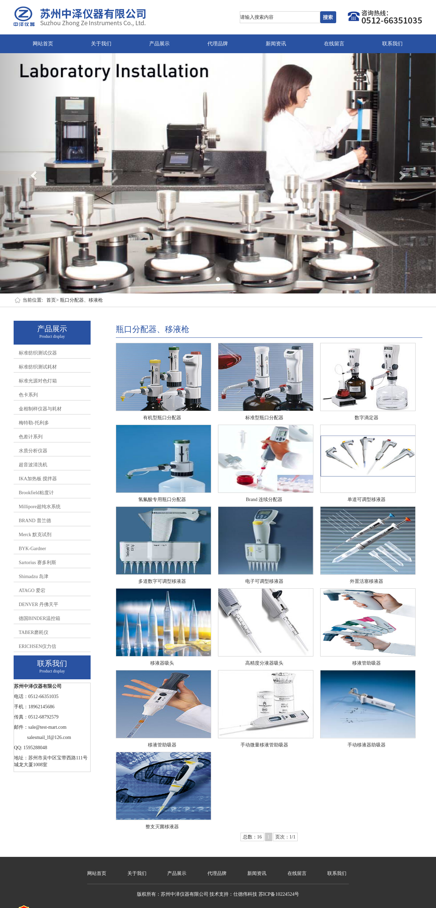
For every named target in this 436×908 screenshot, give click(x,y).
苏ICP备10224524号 (279, 894)
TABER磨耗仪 (33, 632)
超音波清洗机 (33, 464)
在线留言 (334, 43)
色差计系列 (31, 436)
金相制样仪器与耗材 (40, 408)
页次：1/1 (285, 836)
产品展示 (159, 43)
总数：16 (252, 836)
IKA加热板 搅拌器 (38, 478)
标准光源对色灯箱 (38, 380)
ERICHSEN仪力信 (37, 646)
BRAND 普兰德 (35, 520)
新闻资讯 (276, 43)
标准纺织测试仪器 (38, 352)
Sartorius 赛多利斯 (37, 562)
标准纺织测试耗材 (38, 366)
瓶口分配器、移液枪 (81, 300)
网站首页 (43, 43)
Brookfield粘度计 (36, 492)
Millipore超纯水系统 (40, 506)
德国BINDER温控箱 (39, 618)
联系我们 (392, 43)
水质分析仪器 (33, 450)
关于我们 (101, 43)
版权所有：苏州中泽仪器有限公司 (172, 894)
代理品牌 (217, 43)
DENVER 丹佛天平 (38, 604)
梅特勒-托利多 (34, 422)
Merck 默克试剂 (35, 534)
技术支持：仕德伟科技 (233, 894)
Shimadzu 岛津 (34, 576)
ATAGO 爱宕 (32, 590)
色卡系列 (28, 394)
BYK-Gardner (32, 548)
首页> (52, 300)
